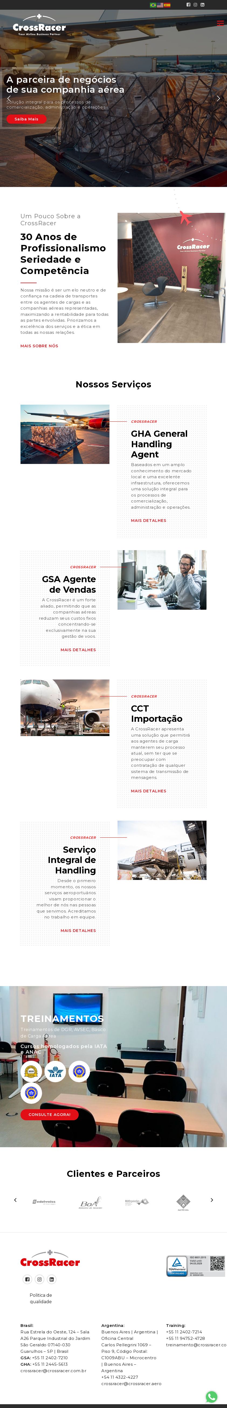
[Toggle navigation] (220, 23)
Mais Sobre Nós (39, 346)
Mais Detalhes (148, 520)
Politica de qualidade (41, 1298)
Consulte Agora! (50, 1114)
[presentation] (15, 1199)
